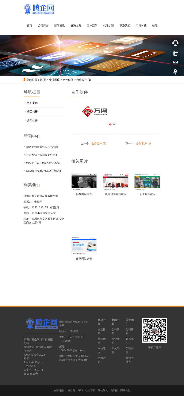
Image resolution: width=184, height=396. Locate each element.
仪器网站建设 (84, 258)
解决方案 (76, 25)
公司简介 (43, 25)
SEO (80, 390)
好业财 (71, 390)
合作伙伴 (68, 79)
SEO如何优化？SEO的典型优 (43, 170)
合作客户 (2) (143, 143)
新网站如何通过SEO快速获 (42, 146)
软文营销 (90, 390)
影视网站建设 (84, 194)
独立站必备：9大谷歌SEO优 (43, 162)
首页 (29, 25)
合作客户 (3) (98, 143)
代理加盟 (108, 25)
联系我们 (125, 25)
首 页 (43, 79)
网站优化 (29, 347)
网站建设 (41, 347)
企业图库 (54, 79)
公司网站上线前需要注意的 (42, 154)
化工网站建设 (147, 194)
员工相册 (32, 111)
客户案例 (92, 25)
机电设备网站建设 (115, 194)
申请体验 (141, 25)
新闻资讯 (59, 25)
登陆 (155, 25)
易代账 (114, 390)
